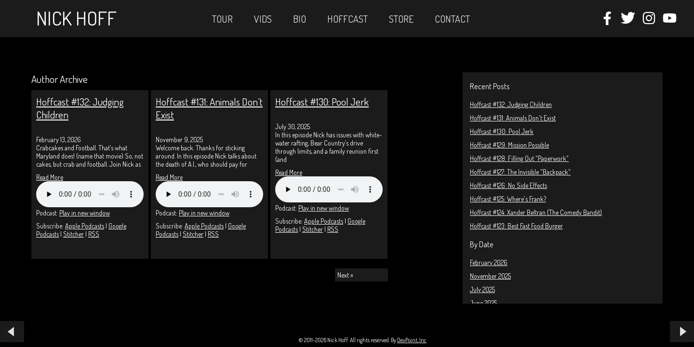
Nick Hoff (76, 18)
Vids (263, 19)
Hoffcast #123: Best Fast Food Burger (516, 226)
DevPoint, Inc (412, 340)
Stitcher (73, 234)
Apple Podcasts (84, 226)
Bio (299, 19)
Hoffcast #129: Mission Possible (509, 145)
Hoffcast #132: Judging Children (511, 104)
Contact (452, 19)
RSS (93, 234)
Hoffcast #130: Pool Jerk (502, 131)
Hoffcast (347, 19)
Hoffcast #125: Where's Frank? (508, 199)
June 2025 (483, 303)
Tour (222, 19)
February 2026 (488, 262)
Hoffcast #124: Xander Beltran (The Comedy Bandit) (536, 212)
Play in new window (84, 213)
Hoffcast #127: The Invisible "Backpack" (520, 172)
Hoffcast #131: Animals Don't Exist (513, 118)
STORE (401, 19)
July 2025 (482, 289)
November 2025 (490, 276)
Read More (49, 177)
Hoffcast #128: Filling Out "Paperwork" (519, 158)
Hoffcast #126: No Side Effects (508, 185)
